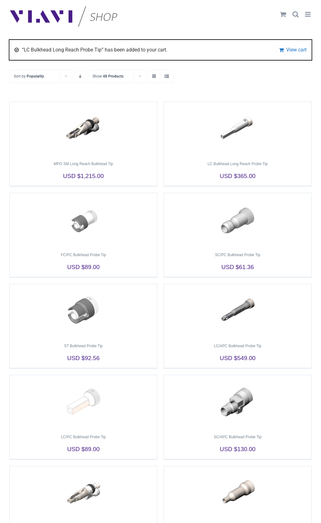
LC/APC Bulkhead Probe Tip (237, 346)
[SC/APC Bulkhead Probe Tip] (237, 402)
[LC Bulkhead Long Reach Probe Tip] (237, 128)
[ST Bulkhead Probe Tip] (83, 310)
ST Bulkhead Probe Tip (83, 346)
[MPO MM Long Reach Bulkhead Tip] (83, 493)
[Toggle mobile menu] (308, 14)
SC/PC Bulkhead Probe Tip (237, 255)
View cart (296, 50)
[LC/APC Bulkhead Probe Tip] (237, 310)
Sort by (29, 76)
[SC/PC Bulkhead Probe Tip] (237, 219)
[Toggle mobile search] (295, 14)
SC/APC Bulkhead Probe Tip (238, 437)
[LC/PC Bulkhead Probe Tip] (83, 402)
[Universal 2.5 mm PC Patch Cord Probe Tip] (237, 493)
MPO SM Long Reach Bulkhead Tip (83, 164)
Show (108, 76)
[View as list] (166, 76)
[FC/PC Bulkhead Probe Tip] (83, 219)
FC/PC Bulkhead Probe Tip (83, 255)
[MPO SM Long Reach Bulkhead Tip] (83, 128)
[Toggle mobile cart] (283, 14)
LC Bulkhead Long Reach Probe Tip (237, 164)
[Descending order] (80, 76)
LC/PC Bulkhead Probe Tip (83, 437)
